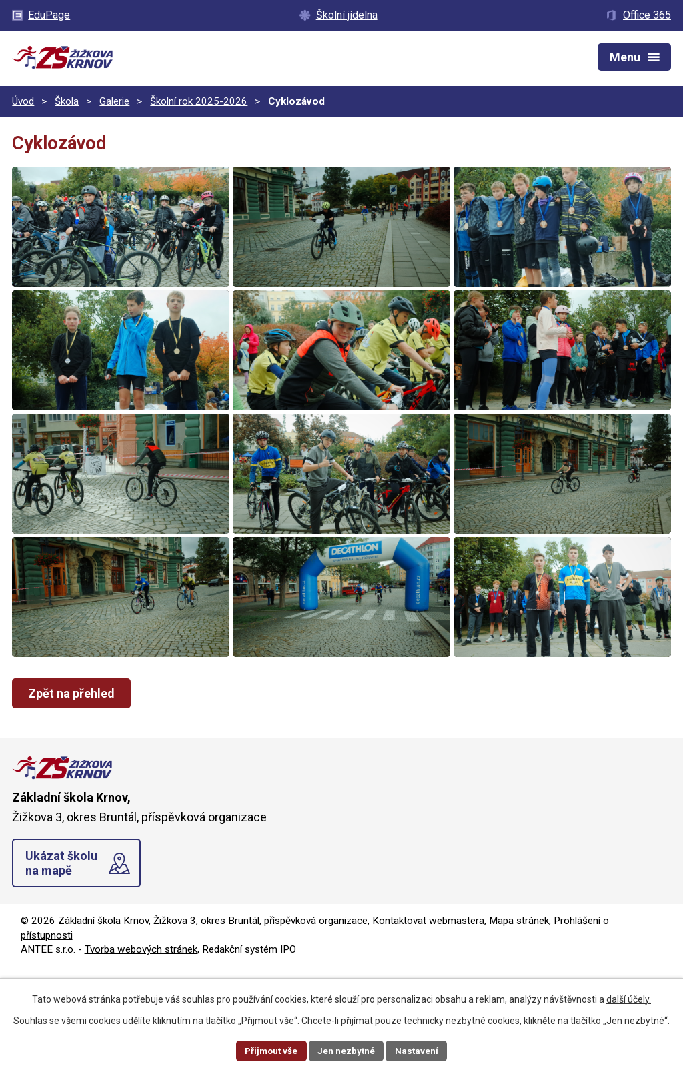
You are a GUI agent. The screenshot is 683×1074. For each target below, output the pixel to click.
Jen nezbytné (347, 1050)
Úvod (23, 101)
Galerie (114, 101)
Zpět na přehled (73, 800)
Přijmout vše (269, 1050)
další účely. (628, 998)
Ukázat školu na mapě (61, 969)
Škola (67, 101)
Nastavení (419, 1050)
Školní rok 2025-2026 (198, 101)
